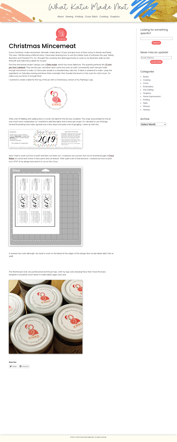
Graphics (115, 16)
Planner (146, 106)
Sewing (69, 16)
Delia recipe (51, 65)
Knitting (79, 16)
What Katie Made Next (88, 8)
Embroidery (148, 87)
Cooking (103, 16)
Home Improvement (152, 96)
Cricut (145, 83)
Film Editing (148, 90)
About (60, 16)
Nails (145, 103)
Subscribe (156, 62)
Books (146, 77)
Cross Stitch (91, 16)
